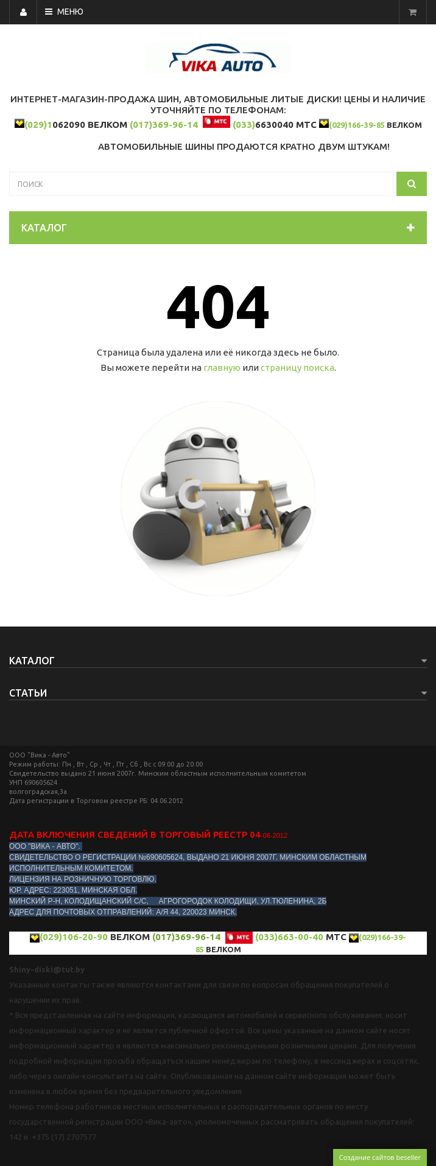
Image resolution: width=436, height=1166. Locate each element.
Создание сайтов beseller (380, 1157)
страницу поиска (297, 367)
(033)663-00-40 (289, 937)
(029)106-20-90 (74, 937)
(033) (244, 124)
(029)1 (38, 124)
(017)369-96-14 (164, 124)
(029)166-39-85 (357, 125)
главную (222, 367)
